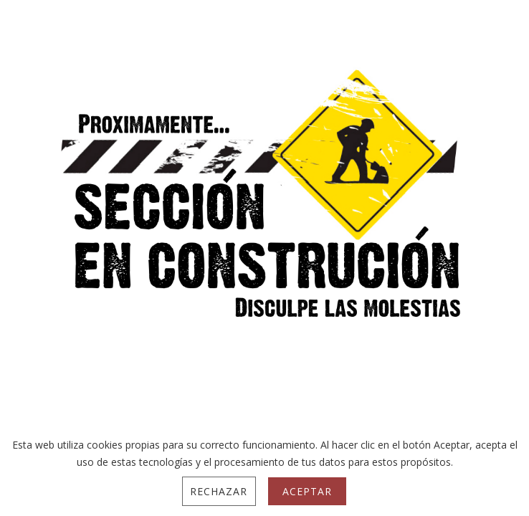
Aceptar (307, 491)
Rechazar (218, 491)
